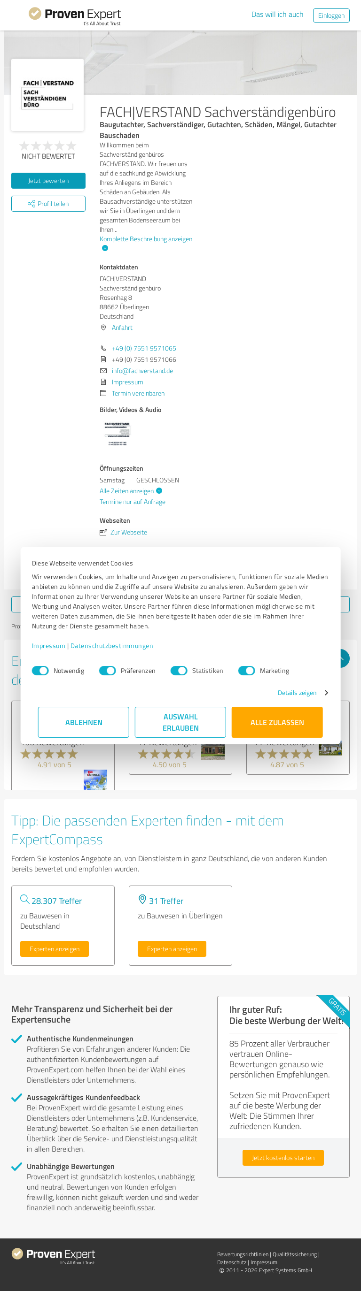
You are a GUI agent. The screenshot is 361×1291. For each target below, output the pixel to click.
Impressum (55, 645)
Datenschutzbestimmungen (118, 645)
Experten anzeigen (54, 948)
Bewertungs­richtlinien (242, 1254)
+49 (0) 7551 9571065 (144, 348)
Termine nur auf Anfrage (132, 501)
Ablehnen (83, 722)
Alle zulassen (277, 722)
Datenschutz (231, 1262)
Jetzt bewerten (48, 180)
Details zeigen (291, 692)
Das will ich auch (277, 14)
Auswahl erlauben (181, 722)
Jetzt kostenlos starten (283, 1157)
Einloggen (331, 15)
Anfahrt (122, 327)
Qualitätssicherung (295, 1254)
